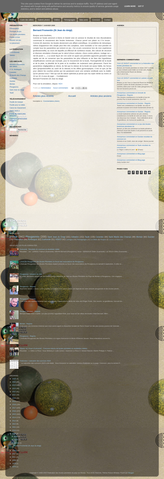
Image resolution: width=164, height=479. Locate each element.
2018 (14, 404)
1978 (14, 463)
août (16, 436)
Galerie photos (44, 20)
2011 (14, 427)
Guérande (13, 78)
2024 (14, 385)
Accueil (13, 20)
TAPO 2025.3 (15, 111)
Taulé (12, 93)
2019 (14, 401)
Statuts (12, 55)
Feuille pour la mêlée (17, 105)
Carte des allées (26, 20)
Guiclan (12, 81)
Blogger (131, 473)
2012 (14, 424)
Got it (141, 6)
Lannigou (69, 239)
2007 (14, 454)
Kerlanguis (32, 239)
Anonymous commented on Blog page (131, 154)
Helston (118, 239)
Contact (107, 20)
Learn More (130, 6)
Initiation (75, 237)
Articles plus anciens (100, 96)
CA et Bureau (15, 52)
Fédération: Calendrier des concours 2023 (35, 361)
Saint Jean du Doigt (17, 90)
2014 (14, 417)
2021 (14, 395)
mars (16, 439)
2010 (14, 430)
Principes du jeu (15, 31)
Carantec (13, 72)
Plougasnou (14, 87)
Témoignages (69, 20)
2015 (14, 414)
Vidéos (57, 20)
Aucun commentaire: (61, 88)
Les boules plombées (17, 34)
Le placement (15, 43)
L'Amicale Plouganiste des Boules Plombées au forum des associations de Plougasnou (52, 262)
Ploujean (103, 239)
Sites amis (83, 20)
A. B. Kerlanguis (16, 69)
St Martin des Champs (18, 75)
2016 (14, 411)
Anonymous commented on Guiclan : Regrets (133, 103)
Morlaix (12, 84)
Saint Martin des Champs (120, 237)
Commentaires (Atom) (51, 101)
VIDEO (58, 239)
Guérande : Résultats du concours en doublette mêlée (39, 249)
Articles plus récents (43, 96)
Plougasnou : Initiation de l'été (31, 274)
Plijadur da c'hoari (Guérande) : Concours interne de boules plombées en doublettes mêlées (53, 348)
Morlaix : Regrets (26, 324)
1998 (14, 460)
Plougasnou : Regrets (28, 286)
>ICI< (60, 84)
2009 (14, 433)
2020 (14, 398)
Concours (96, 20)
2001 (14, 457)
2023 (14, 388)
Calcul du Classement (18, 108)
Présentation (14, 28)
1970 (14, 467)
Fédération (18, 239)
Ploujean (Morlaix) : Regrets (30, 311)
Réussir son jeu (15, 40)
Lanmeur (111, 239)
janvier (17, 443)
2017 (14, 408)
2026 (14, 379)
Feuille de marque (16, 102)
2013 (14, 421)
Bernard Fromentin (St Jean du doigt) (52, 30)
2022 (14, 392)
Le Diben (94, 239)
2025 (14, 382)
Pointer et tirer (15, 37)
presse (14, 236)
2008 (14, 450)
